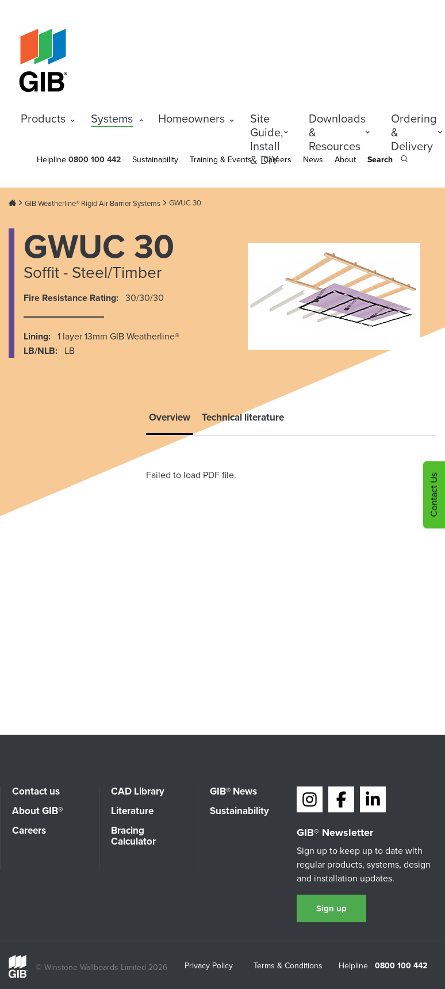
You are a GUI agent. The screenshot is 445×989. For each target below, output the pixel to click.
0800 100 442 (401, 966)
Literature (132, 811)
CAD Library (137, 791)
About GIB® (37, 811)
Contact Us (433, 494)
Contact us (36, 791)
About (345, 160)
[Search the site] (387, 160)
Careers (29, 830)
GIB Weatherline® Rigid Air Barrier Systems (92, 204)
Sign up (331, 908)
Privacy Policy (209, 966)
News (313, 160)
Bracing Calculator (133, 836)
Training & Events (221, 160)
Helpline (51, 160)
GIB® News (233, 791)
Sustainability (155, 160)
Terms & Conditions (288, 966)
